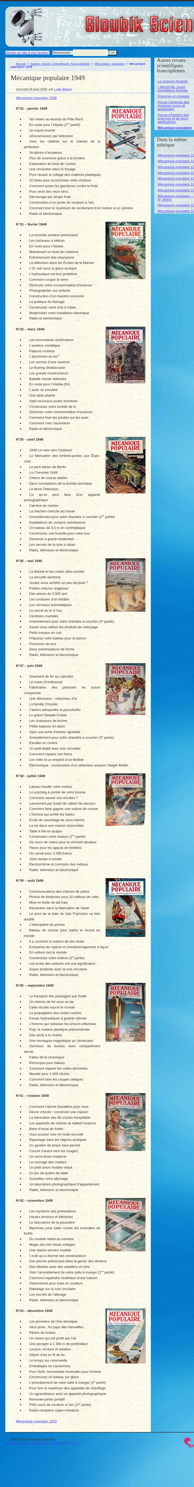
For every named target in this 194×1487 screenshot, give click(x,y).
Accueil (21, 63)
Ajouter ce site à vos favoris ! (27, 53)
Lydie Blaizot (63, 89)
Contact (55, 1443)
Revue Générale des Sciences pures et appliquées (173, 105)
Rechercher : (62, 53)
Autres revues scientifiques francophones (60, 63)
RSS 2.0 (70, 1443)
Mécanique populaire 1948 (36, 98)
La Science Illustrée (172, 81)
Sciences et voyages (173, 96)
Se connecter (36, 1443)
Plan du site (14, 1443)
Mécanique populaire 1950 (36, 1421)
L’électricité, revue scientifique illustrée (172, 88)
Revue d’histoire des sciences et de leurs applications (173, 118)
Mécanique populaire (109, 63)
